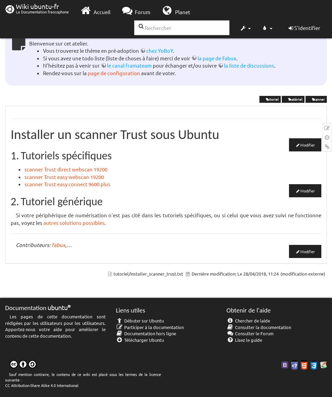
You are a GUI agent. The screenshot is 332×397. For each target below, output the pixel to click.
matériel (293, 99)
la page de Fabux (216, 58)
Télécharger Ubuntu (140, 340)
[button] (245, 29)
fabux (58, 244)
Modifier (307, 145)
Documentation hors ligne (146, 333)
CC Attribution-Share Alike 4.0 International (41, 385)
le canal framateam (129, 65)
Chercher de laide (248, 321)
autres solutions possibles (74, 222)
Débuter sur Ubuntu (140, 321)
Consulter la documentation (258, 327)
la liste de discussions (249, 65)
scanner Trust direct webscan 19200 (65, 169)
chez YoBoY (159, 50)
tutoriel (270, 99)
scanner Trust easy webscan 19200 (64, 176)
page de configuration (114, 73)
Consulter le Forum (250, 333)
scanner (316, 99)
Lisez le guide (244, 340)
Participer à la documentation (150, 327)
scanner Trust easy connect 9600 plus (67, 184)
